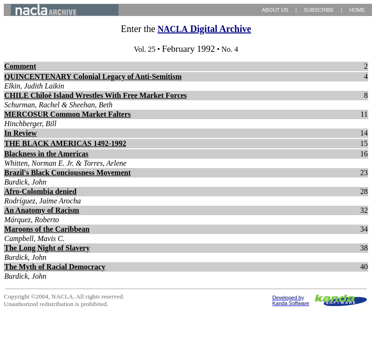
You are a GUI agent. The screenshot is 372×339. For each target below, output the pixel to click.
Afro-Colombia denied (40, 191)
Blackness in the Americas (46, 154)
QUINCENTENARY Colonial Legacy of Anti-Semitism (93, 77)
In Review (20, 133)
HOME (357, 10)
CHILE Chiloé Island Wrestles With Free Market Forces (95, 95)
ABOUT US (275, 10)
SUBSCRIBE (319, 10)
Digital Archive (204, 29)
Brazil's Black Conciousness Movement (67, 173)
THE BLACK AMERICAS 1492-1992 (65, 143)
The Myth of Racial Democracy (54, 267)
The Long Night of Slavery (47, 248)
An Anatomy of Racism (41, 210)
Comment (20, 66)
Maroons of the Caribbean (47, 229)
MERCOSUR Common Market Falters (67, 114)
